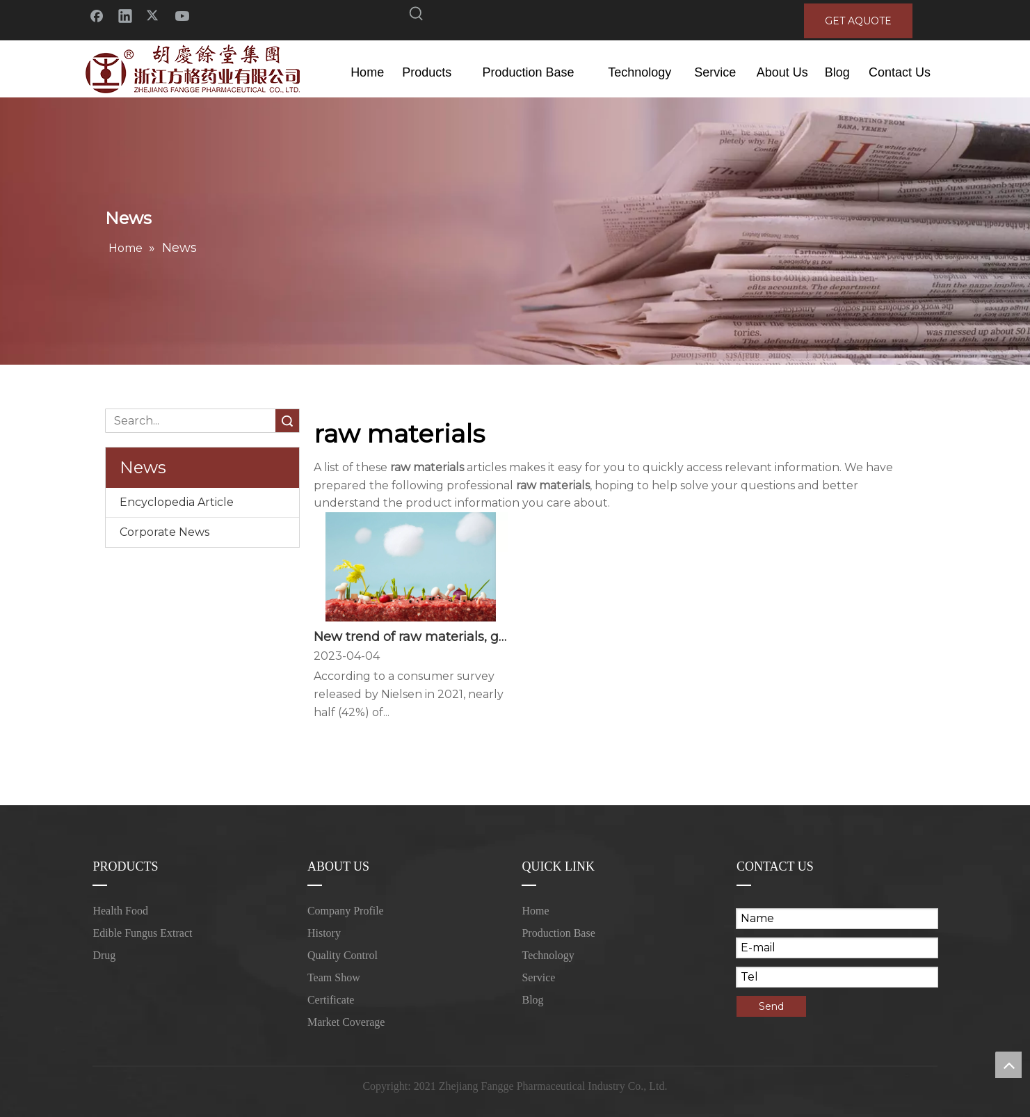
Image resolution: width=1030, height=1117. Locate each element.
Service (538, 977)
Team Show (333, 977)
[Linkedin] (125, 14)
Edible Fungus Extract (142, 933)
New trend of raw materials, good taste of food (411, 636)
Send (771, 1006)
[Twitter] (154, 14)
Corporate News (164, 532)
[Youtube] (182, 14)
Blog (532, 1000)
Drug (103, 955)
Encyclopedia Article (177, 502)
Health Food (120, 911)
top (1008, 1065)
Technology (548, 955)
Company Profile (345, 911)
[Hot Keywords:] (416, 16)
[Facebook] (97, 14)
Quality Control (342, 955)
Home (535, 911)
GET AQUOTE (858, 21)
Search (287, 420)
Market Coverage (346, 1022)
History (324, 933)
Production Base (558, 933)
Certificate (331, 1000)
